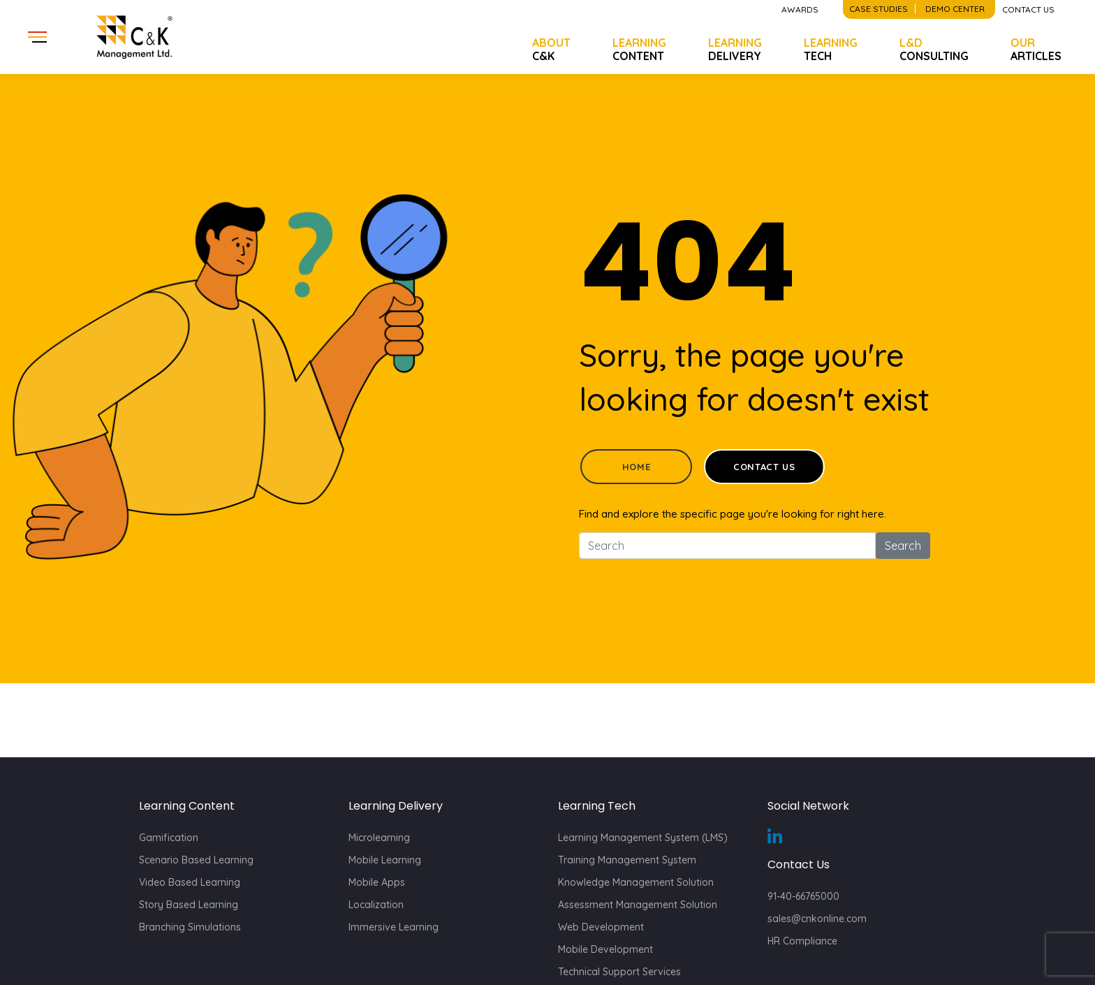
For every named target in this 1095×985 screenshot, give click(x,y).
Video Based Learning (189, 882)
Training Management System (627, 860)
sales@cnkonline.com (817, 918)
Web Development (601, 927)
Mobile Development (605, 949)
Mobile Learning (384, 860)
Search (903, 546)
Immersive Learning (393, 927)
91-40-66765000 (803, 896)
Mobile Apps (376, 882)
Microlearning (379, 837)
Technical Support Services (619, 971)
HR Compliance (802, 941)
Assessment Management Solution (637, 904)
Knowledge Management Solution (636, 882)
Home (636, 466)
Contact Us (764, 466)
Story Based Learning (188, 904)
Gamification (168, 837)
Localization (376, 904)
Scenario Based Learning (196, 860)
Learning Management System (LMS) (643, 837)
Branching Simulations (190, 927)
